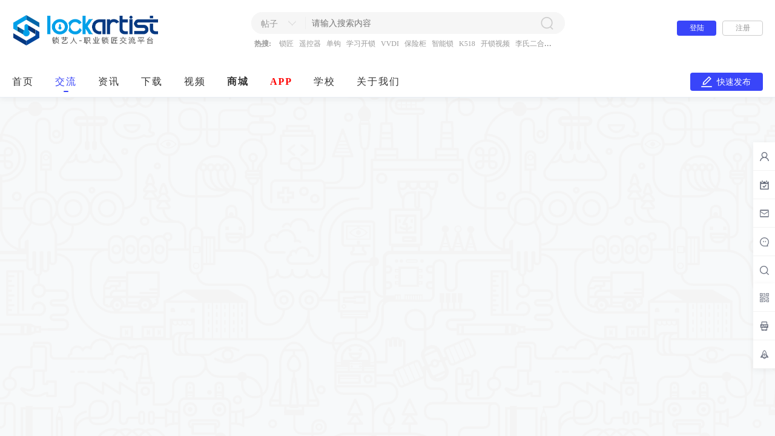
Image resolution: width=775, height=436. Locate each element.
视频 (195, 81)
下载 (152, 81)
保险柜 (415, 43)
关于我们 (378, 81)
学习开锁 (360, 43)
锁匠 (286, 43)
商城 (238, 81)
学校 (324, 81)
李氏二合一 (533, 43)
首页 (23, 81)
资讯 (109, 81)
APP (281, 81)
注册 (743, 28)
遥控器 (310, 43)
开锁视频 (495, 43)
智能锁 (442, 43)
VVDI (390, 43)
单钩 (333, 43)
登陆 (697, 28)
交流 (66, 81)
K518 (467, 43)
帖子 (269, 23)
